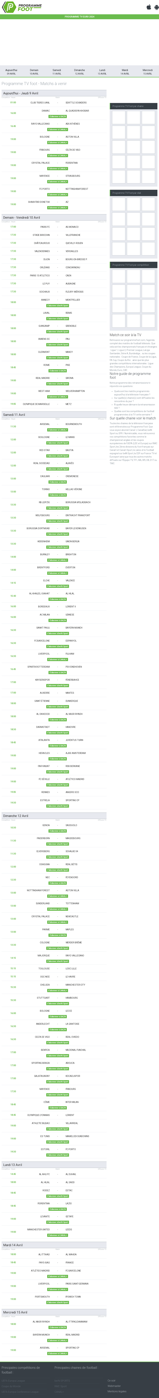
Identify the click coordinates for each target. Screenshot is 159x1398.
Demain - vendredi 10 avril (21, 217)
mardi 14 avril (13, 1245)
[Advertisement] (79, 43)
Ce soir (111, 1380)
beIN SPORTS (62, 1380)
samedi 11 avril (14, 415)
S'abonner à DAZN (57, 116)
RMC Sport (61, 1386)
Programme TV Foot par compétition (131, 265)
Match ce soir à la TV (125, 335)
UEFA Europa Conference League (20, 1391)
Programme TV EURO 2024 (79, 16)
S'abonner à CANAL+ (57, 129)
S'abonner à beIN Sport (57, 305)
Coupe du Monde (11, 1386)
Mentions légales (117, 1391)
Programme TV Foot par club (127, 193)
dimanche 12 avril (15, 816)
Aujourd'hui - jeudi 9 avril (20, 93)
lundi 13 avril (12, 1165)
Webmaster (114, 1386)
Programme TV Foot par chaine (128, 106)
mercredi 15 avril (15, 1312)
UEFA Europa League (13, 1380)
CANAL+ (59, 1391)
